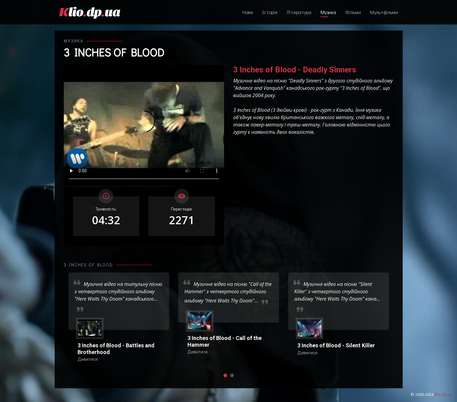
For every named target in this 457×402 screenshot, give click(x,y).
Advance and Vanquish (259, 88)
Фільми (353, 12)
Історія (269, 12)
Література (298, 12)
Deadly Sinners (305, 80)
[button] (225, 375)
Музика (328, 12)
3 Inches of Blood (114, 52)
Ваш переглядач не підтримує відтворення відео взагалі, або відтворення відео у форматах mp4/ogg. (144, 125)
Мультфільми (384, 12)
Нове (247, 12)
